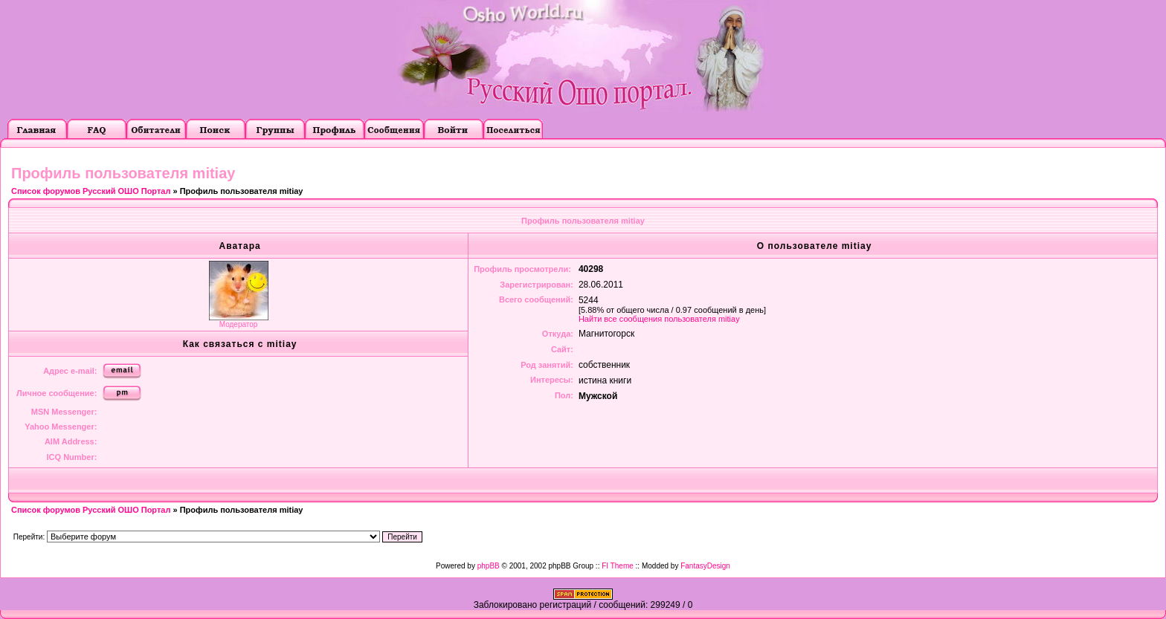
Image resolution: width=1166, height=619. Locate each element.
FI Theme (618, 566)
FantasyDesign (705, 566)
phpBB (488, 566)
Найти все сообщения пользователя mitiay (659, 318)
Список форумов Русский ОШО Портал (90, 191)
